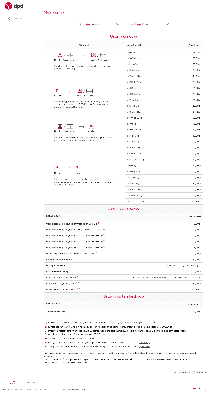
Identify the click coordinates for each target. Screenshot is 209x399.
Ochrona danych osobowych (36, 389)
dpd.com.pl (144, 342)
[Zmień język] (198, 388)
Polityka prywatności (12, 389)
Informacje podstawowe (74, 389)
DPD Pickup (56, 389)
